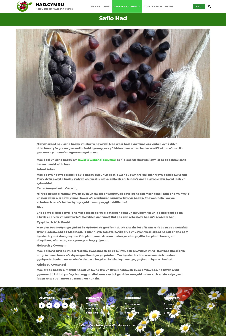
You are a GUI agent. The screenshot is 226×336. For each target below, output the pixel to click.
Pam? (107, 6)
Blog (169, 6)
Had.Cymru (50, 4)
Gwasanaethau (125, 6)
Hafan (95, 6)
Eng (199, 6)
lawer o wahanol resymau (97, 159)
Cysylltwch (152, 6)
